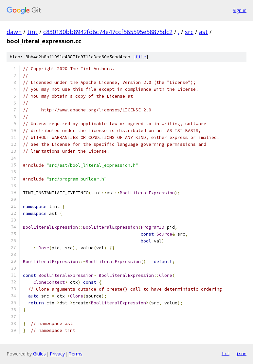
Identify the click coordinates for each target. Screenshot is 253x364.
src (189, 32)
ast (203, 32)
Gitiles (39, 354)
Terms (75, 354)
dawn (14, 32)
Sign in (239, 10)
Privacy (57, 354)
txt (225, 353)
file (141, 57)
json (241, 353)
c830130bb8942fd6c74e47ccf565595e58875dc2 (107, 32)
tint (32, 32)
